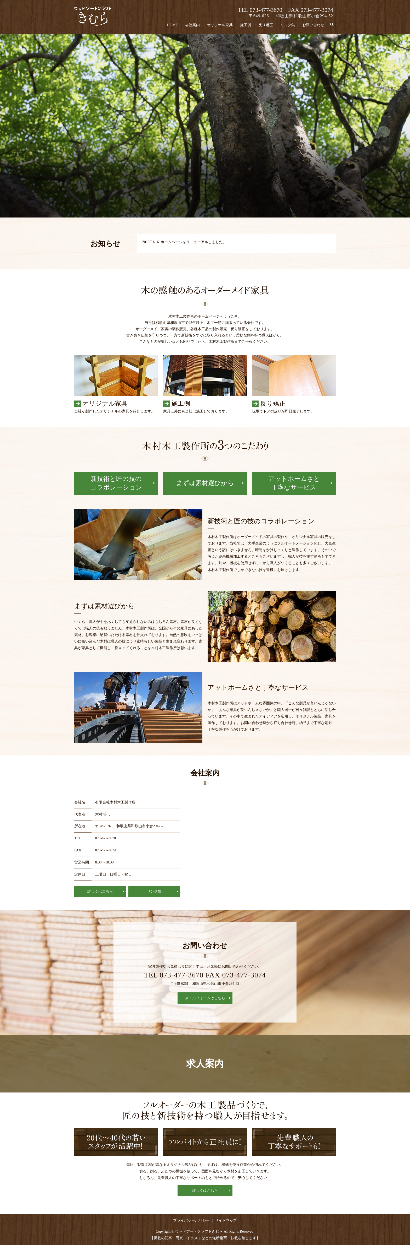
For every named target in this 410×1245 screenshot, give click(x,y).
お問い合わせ (313, 25)
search (334, 25)
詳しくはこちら (100, 891)
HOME (172, 25)
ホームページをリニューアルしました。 (193, 242)
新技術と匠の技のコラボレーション (116, 483)
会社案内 (192, 25)
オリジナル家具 (220, 25)
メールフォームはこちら (205, 998)
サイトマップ (226, 1220)
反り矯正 (265, 25)
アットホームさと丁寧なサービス (294, 483)
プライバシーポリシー (191, 1220)
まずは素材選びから (205, 483)
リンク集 (287, 25)
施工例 (245, 25)
